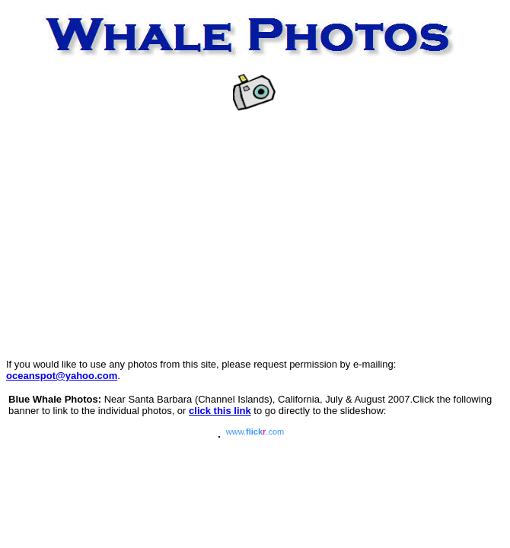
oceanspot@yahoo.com (61, 375)
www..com (255, 431)
